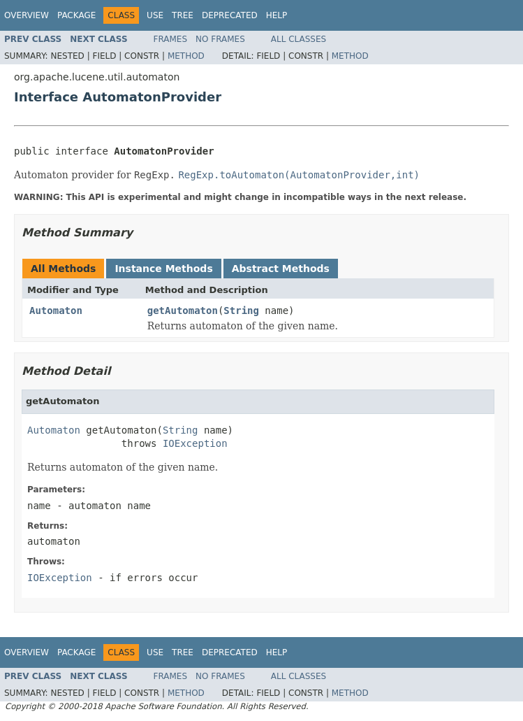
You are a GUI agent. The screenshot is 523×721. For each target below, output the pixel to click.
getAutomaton (182, 310)
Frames (171, 39)
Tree (182, 15)
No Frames (220, 39)
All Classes (298, 39)
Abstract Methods (281, 268)
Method (186, 56)
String (241, 310)
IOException (195, 443)
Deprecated (230, 15)
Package (76, 15)
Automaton (55, 310)
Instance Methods (163, 268)
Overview (26, 15)
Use (155, 15)
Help (277, 15)
